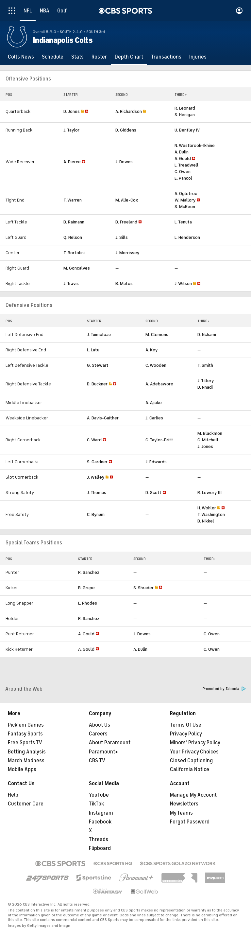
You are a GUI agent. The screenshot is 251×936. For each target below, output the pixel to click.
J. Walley (95, 477)
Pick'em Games (26, 725)
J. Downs (124, 162)
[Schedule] (52, 57)
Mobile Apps (22, 769)
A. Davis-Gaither (103, 418)
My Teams (181, 813)
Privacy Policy (186, 734)
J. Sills (121, 237)
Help (13, 795)
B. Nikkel (205, 521)
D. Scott (153, 492)
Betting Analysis (27, 752)
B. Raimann (73, 222)
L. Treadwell (186, 165)
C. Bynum (96, 514)
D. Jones (71, 111)
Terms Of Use (185, 725)
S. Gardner (97, 462)
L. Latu (93, 350)
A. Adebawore (159, 384)
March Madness (26, 760)
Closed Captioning (191, 760)
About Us (99, 725)
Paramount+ (103, 752)
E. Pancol (183, 178)
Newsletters (184, 804)
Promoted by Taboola (224, 689)
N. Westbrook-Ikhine (195, 145)
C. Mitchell (207, 440)
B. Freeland (126, 222)
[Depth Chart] (129, 57)
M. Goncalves (76, 268)
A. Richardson (128, 111)
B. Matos (124, 283)
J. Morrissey (127, 253)
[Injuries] (197, 57)
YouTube (99, 795)
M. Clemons (156, 334)
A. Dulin (182, 152)
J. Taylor (71, 130)
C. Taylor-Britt (159, 440)
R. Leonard (185, 108)
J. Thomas (96, 492)
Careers (98, 734)
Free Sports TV (25, 742)
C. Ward (94, 440)
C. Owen (183, 171)
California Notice (189, 769)
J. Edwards (156, 462)
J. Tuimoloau (99, 334)
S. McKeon (185, 206)
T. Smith (205, 365)
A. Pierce (72, 162)
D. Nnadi (205, 387)
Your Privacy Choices (194, 752)
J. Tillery (205, 380)
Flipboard (100, 848)
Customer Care (25, 804)
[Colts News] (21, 57)
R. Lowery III (209, 492)
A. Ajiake (153, 402)
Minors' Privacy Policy (195, 742)
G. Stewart (98, 365)
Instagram (101, 813)
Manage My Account (193, 795)
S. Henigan (185, 114)
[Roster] (99, 57)
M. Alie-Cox (126, 200)
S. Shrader (143, 588)
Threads (98, 839)
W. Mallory (185, 200)
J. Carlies (154, 418)
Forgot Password (189, 822)
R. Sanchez (88, 572)
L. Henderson (187, 237)
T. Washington (211, 514)
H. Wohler (206, 508)
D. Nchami (206, 334)
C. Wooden (155, 365)
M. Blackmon (209, 433)
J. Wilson (183, 283)
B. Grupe (86, 588)
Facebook (100, 822)
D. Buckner (97, 384)
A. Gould (183, 158)
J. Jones (205, 446)
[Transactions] (166, 57)
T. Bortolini (74, 253)
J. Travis (71, 283)
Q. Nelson (72, 237)
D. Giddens (125, 130)
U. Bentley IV (187, 130)
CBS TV (97, 760)
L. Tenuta (183, 222)
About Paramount (109, 742)
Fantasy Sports (25, 734)
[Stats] (77, 57)
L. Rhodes (87, 603)
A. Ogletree (186, 193)
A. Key (151, 350)
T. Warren (72, 200)
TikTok (96, 804)
